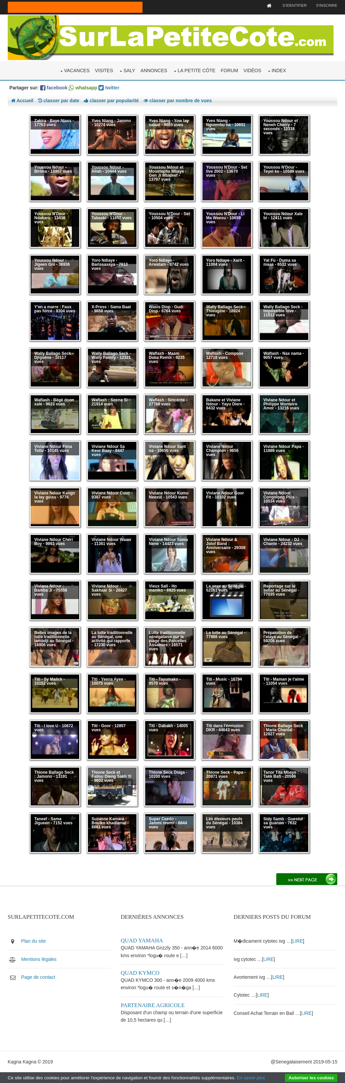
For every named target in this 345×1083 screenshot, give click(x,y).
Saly (129, 70)
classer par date (59, 100)
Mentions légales (39, 959)
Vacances (77, 70)
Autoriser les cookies (311, 1077)
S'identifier (294, 5)
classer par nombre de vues (178, 100)
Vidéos (252, 70)
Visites (104, 70)
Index (279, 70)
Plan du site (33, 940)
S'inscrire (326, 5)
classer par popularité (111, 100)
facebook (53, 87)
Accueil (22, 100)
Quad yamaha (142, 940)
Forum (229, 70)
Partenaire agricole (153, 1005)
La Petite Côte (196, 70)
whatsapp (83, 87)
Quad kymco (140, 972)
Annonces (153, 70)
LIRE (298, 940)
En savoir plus (251, 1077)
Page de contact (38, 976)
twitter (109, 87)
